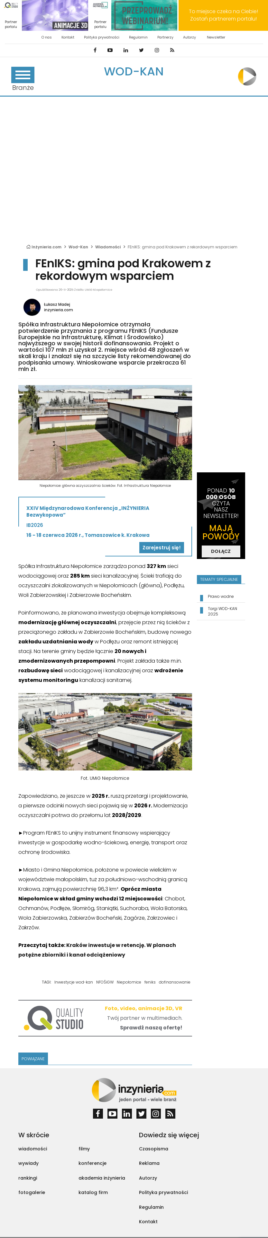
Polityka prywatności (101, 37)
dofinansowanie (174, 982)
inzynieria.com (58, 310)
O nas (47, 37)
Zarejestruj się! (162, 547)
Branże (22, 79)
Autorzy (189, 37)
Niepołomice (129, 982)
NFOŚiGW (105, 982)
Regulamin (138, 37)
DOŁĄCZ (221, 551)
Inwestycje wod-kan (73, 982)
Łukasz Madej (57, 304)
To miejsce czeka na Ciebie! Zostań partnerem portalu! (223, 15)
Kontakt (67, 37)
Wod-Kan (134, 71)
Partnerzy (165, 37)
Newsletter (216, 37)
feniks (150, 982)
